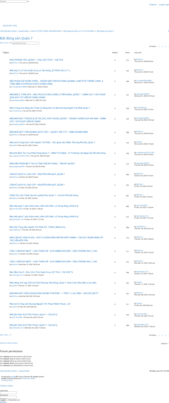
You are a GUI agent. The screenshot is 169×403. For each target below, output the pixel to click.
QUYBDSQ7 (16, 230)
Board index (24, 371)
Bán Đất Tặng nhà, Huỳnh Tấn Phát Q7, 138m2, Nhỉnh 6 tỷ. (38, 227)
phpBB (13, 377)
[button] (168, 46)
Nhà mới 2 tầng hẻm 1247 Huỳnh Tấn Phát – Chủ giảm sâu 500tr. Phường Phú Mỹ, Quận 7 (52, 142)
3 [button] (165, 46)
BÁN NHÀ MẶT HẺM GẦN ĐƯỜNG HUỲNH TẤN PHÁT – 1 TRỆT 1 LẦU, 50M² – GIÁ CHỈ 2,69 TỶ (54, 293)
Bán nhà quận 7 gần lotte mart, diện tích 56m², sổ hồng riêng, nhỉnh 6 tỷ (44, 206)
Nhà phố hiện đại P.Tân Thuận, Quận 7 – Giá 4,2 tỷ (33, 314)
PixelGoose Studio (28, 378)
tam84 (14, 145)
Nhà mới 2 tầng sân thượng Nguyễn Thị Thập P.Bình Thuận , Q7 (40, 304)
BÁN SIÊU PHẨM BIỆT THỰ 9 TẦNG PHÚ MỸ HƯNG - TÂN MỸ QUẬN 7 (42, 163)
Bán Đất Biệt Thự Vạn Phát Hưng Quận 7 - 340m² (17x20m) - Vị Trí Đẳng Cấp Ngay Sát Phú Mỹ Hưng (58, 153)
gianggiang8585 (18, 100)
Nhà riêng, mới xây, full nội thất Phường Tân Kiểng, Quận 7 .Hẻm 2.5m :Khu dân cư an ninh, (53, 283)
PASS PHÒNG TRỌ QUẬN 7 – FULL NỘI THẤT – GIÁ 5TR (36, 60)
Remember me (13, 400)
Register (3, 402)
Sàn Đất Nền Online (9, 371)
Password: (4, 395)
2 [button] (162, 46)
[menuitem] (161, 5)
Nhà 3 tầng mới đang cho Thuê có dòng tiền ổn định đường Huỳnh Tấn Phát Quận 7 (50, 108)
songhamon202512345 (20, 156)
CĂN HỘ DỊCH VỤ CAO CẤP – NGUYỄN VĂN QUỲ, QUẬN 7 (37, 174)
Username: (4, 391)
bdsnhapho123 (17, 219)
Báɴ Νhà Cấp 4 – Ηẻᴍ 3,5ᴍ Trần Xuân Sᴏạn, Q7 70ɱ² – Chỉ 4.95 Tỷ (41, 272)
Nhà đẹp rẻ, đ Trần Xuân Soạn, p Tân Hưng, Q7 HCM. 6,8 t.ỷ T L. (40, 70)
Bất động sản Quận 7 (16, 38)
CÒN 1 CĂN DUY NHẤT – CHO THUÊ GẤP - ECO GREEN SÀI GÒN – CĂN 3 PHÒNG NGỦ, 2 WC (53, 251)
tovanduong (16, 111)
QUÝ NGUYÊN (17, 209)
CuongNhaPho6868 (19, 87)
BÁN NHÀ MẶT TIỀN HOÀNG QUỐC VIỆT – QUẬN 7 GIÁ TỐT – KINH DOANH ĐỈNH (49, 132)
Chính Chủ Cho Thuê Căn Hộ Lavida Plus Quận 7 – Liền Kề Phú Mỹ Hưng (44, 195)
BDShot (15, 63)
